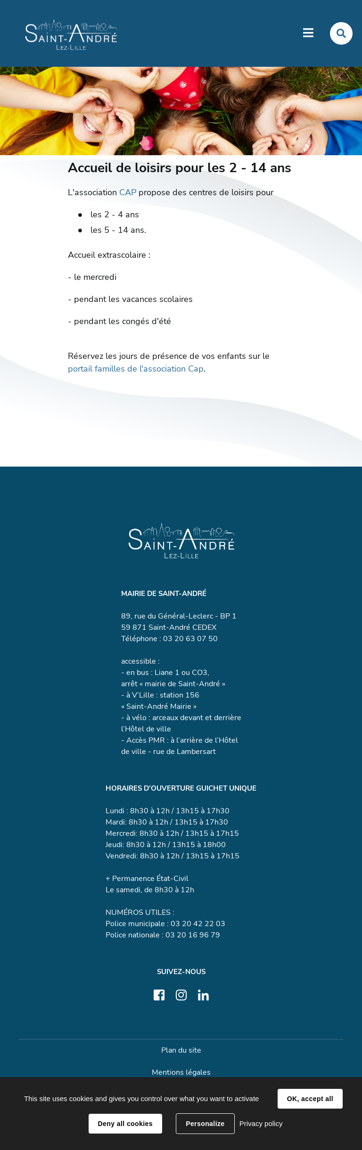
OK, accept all (310, 1098)
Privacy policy (261, 1123)
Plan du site (181, 1050)
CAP (127, 192)
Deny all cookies (125, 1123)
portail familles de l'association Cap (136, 368)
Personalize (205, 1123)
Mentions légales (181, 1072)
